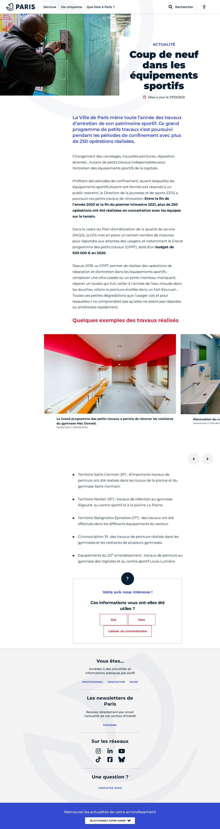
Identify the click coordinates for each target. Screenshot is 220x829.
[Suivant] (207, 459)
